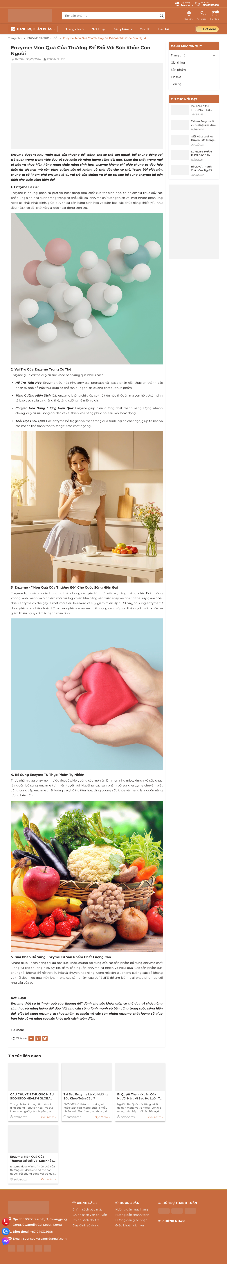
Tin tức (145, 29)
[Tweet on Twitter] (45, 1038)
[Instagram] (20, 1248)
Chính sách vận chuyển (90, 1215)
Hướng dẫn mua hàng (131, 1209)
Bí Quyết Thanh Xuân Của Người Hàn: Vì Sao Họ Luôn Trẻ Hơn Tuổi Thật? (140, 1097)
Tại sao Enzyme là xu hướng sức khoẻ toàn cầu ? (86, 1096)
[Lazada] (38, 1248)
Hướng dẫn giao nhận (131, 1220)
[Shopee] (29, 1248)
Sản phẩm (123, 29)
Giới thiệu (99, 29)
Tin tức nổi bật (184, 99)
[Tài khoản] (201, 16)
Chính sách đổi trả (86, 1220)
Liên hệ (163, 29)
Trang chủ (75, 29)
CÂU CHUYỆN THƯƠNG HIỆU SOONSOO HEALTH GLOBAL (32, 1096)
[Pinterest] (38, 1038)
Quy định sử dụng (86, 1225)
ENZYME (34, 1030)
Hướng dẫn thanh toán (132, 1215)
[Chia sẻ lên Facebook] (31, 1038)
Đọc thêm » (48, 1117)
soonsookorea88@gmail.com (45, 1238)
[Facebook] (11, 1248)
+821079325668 (41, 1231)
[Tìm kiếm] (161, 15)
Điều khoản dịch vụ (129, 1225)
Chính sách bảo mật (87, 1209)
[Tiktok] (47, 1248)
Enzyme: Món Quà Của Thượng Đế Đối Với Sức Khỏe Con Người (31, 1159)
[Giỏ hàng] (214, 16)
